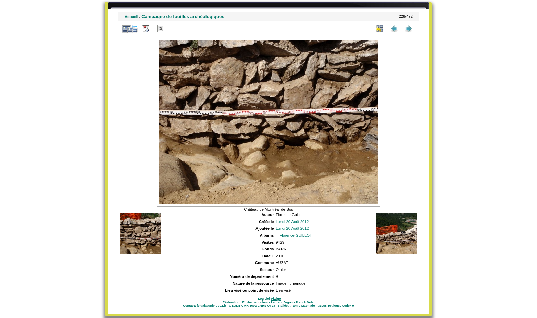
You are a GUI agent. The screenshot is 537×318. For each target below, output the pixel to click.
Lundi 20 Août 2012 (292, 222)
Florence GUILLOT (295, 235)
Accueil (131, 17)
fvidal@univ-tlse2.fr (211, 305)
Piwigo (276, 299)
